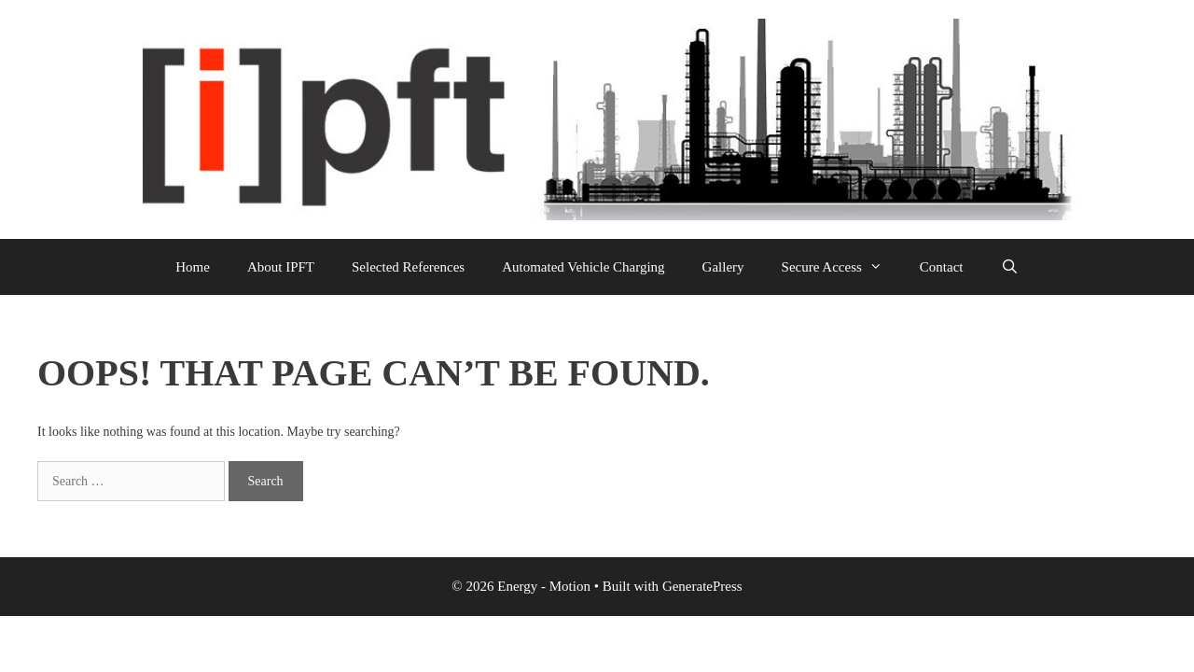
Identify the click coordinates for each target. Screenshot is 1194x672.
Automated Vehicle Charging (583, 266)
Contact (942, 266)
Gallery (723, 266)
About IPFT (280, 266)
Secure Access (841, 267)
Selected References (408, 266)
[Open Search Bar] (1008, 267)
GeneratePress (702, 586)
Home (192, 266)
